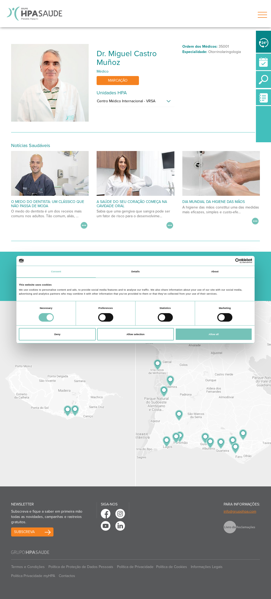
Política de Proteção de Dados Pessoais (80, 567)
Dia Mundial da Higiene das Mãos (213, 201)
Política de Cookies (171, 567)
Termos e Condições (28, 567)
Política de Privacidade (135, 567)
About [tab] (215, 271)
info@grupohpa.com (240, 511)
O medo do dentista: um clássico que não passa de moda (47, 203)
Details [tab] (135, 271)
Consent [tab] (56, 271)
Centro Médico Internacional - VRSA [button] (126, 101)
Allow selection (135, 334)
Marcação (118, 80)
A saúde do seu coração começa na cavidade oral (132, 203)
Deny (57, 334)
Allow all (214, 334)
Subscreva (24, 532)
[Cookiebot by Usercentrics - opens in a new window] (229, 260)
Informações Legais (207, 567)
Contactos (67, 576)
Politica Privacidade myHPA (33, 576)
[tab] (135, 103)
